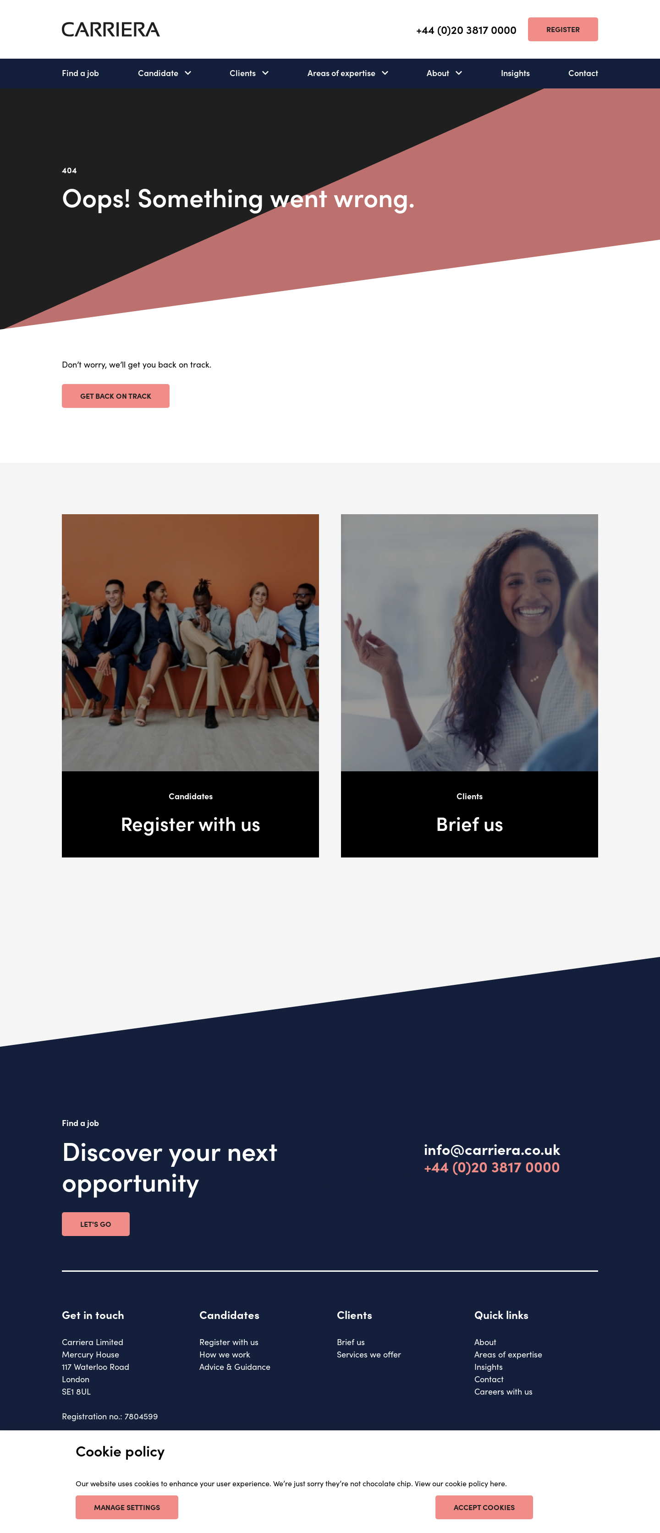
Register (563, 29)
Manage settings (127, 1507)
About (438, 72)
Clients (243, 72)
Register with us (228, 1341)
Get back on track (115, 395)
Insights (515, 72)
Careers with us (503, 1391)
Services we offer (369, 1354)
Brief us (351, 1341)
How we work (224, 1354)
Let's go (95, 1224)
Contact (583, 72)
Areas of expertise (341, 72)
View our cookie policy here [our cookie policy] (460, 1483)
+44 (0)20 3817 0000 (466, 29)
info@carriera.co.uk (492, 1149)
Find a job (80, 72)
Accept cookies (484, 1507)
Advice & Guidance (234, 1366)
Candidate (158, 72)
